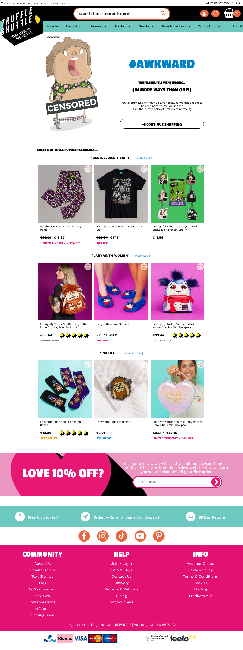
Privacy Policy (200, 570)
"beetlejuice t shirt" (121, 158)
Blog (42, 583)
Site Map (200, 589)
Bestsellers (74, 26)
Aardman (54, 37)
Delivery (122, 583)
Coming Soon (42, 615)
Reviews (42, 596)
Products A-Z (200, 596)
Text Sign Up (42, 576)
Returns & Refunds (121, 589)
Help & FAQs (121, 570)
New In (52, 26)
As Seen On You (43, 589)
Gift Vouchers (122, 602)
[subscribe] (215, 482)
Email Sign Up (42, 570)
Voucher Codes (200, 564)
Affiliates (43, 609)
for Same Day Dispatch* (121, 517)
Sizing (121, 596)
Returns (206, 517)
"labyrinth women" (121, 255)
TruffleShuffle (209, 26)
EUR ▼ (236, 3)
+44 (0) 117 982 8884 (217, 3)
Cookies (201, 583)
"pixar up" (121, 353)
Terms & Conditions (200, 576)
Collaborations (42, 602)
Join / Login (121, 564)
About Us (42, 564)
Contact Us (121, 576)
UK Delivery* (37, 517)
